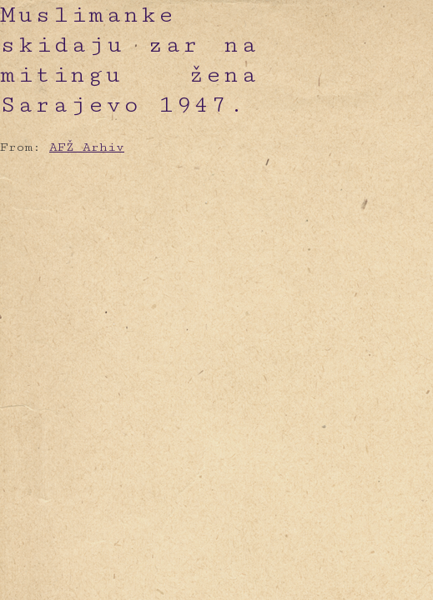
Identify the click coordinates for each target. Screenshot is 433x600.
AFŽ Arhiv (86, 147)
